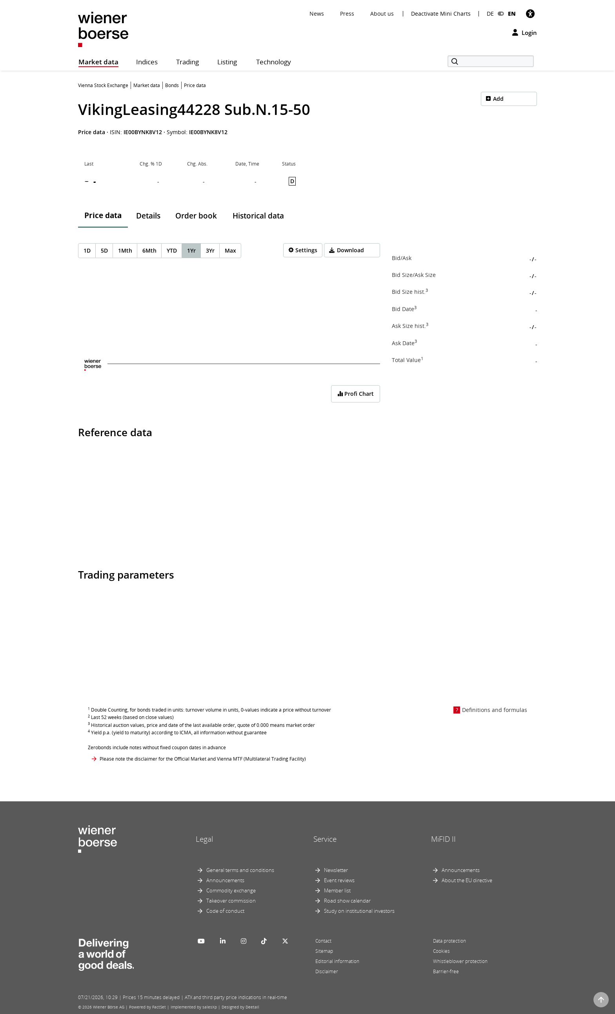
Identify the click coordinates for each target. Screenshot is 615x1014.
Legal (204, 839)
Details (148, 216)
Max (230, 250)
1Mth (125, 250)
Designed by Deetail (240, 1007)
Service (325, 839)
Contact (323, 941)
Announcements (225, 880)
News (316, 13)
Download (350, 250)
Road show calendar (347, 900)
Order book (196, 216)
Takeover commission (231, 900)
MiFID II (443, 839)
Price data (103, 215)
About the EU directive (467, 880)
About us (382, 13)
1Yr (191, 250)
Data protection (449, 941)
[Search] (491, 61)
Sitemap (324, 951)
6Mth (149, 250)
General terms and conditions (240, 870)
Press (347, 13)
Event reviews (339, 880)
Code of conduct (225, 910)
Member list (337, 890)
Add (498, 98)
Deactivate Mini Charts (441, 13)
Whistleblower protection (460, 961)
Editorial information (337, 961)
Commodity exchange (231, 890)
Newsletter (336, 870)
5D (104, 250)
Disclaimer (326, 971)
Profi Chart (355, 393)
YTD (172, 250)
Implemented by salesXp (194, 1007)
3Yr (210, 250)
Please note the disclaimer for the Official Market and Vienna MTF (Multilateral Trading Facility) (203, 758)
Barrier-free (446, 971)
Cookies (441, 951)
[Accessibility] (530, 13)
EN (512, 13)
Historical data (258, 216)
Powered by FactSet (147, 1007)
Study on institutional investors (359, 910)
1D (87, 250)
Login (524, 32)
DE (490, 13)
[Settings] (302, 250)
